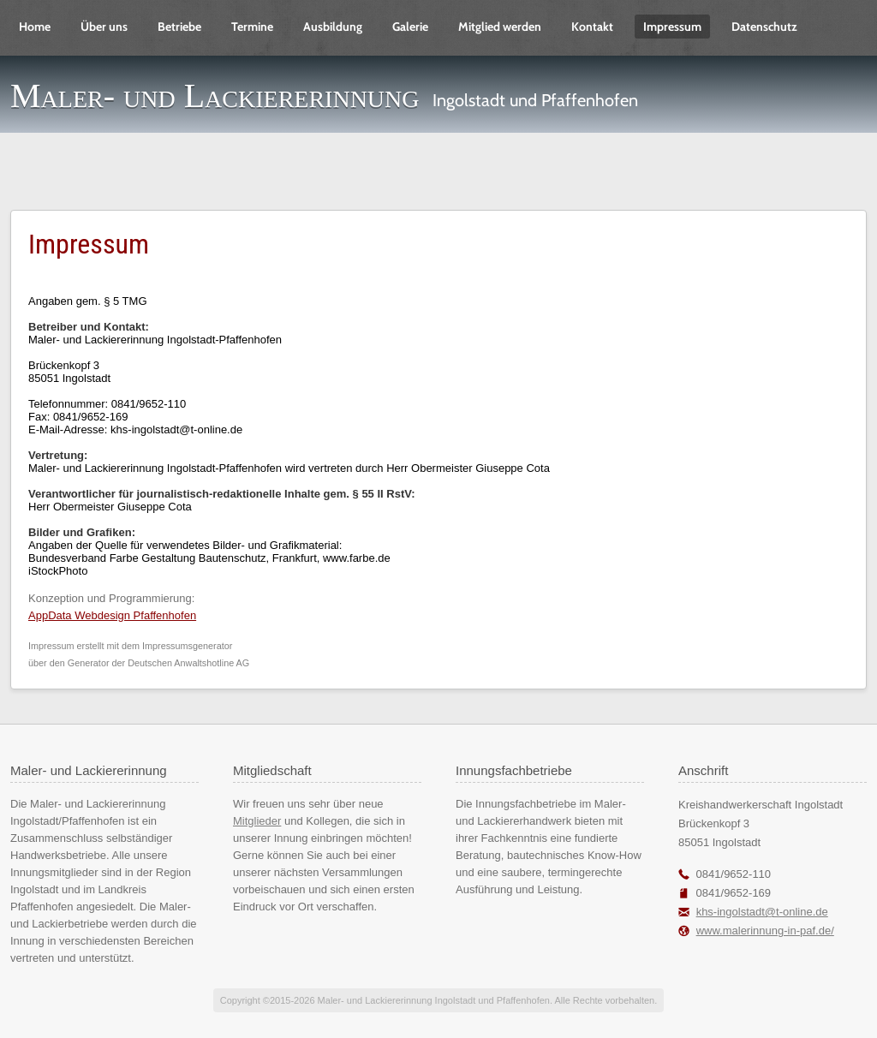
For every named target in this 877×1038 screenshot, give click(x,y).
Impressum (672, 26)
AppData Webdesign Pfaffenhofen (112, 615)
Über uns (104, 26)
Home (35, 26)
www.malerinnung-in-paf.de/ (765, 930)
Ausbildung (332, 26)
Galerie (410, 26)
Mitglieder (257, 820)
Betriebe (179, 26)
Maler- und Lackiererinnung (215, 95)
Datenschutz (764, 26)
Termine (252, 26)
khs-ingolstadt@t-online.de (762, 911)
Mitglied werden (499, 26)
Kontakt (592, 26)
